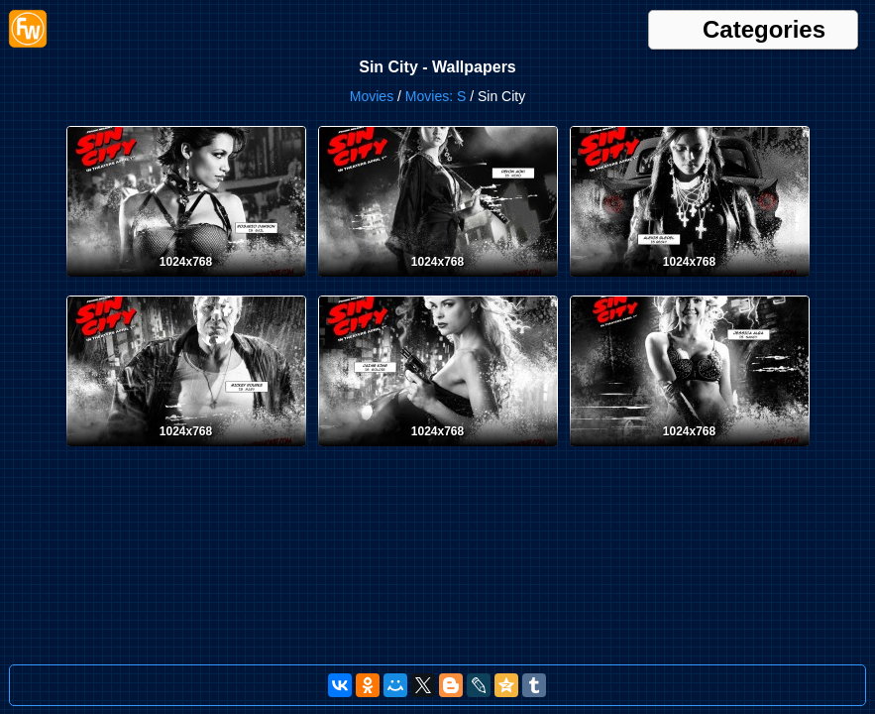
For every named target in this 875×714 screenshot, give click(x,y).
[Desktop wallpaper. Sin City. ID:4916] (438, 450)
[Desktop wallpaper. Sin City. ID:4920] (186, 281)
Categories (764, 30)
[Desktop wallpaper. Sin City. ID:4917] (186, 450)
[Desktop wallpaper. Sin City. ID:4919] (438, 281)
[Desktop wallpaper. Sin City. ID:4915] (690, 450)
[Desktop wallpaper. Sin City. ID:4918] (690, 281)
